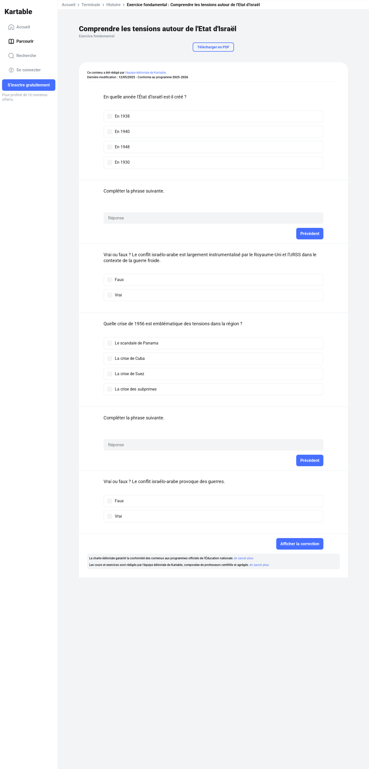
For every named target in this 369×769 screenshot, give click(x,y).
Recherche (22, 56)
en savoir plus (243, 558)
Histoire (113, 4)
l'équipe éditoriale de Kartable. (146, 72)
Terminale (90, 4)
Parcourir (21, 41)
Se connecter (24, 70)
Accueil (19, 27)
